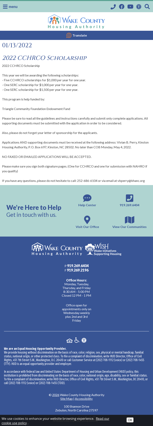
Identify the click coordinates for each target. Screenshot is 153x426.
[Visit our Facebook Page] (122, 6)
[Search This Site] (148, 6)
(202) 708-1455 (135, 360)
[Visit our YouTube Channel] (130, 6)
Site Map (66, 398)
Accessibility (84, 398)
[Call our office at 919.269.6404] (114, 6)
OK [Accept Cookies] (130, 420)
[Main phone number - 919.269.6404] (129, 200)
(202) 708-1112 (105, 360)
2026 (55, 395)
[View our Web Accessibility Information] (139, 6)
